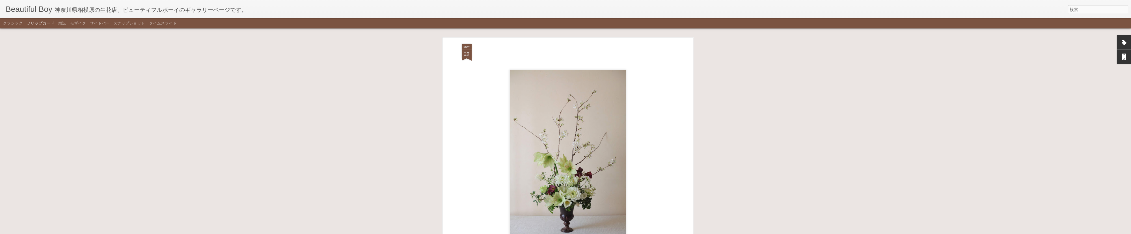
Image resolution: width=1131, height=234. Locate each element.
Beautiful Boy (593, 102)
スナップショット (129, 23)
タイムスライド (163, 23)
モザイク (78, 23)
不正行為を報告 (593, 230)
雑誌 (62, 23)
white (575, 110)
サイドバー (100, 23)
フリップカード (40, 23)
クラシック (13, 23)
